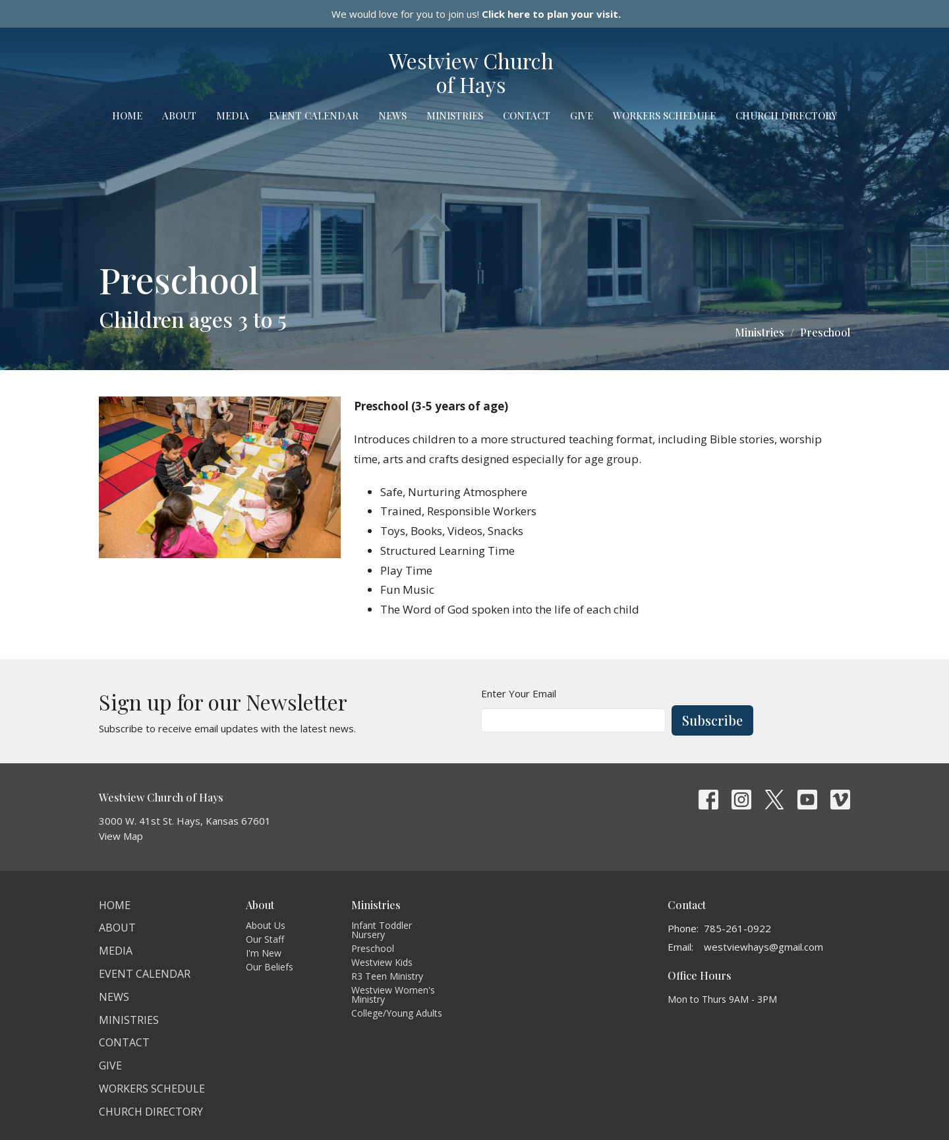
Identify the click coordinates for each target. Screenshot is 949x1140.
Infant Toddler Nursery (381, 930)
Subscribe (712, 720)
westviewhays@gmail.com (763, 946)
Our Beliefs (269, 967)
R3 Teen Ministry (387, 976)
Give (581, 115)
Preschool (372, 948)
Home (127, 115)
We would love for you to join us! (476, 13)
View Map (121, 835)
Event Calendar (314, 115)
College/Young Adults (396, 1013)
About (179, 115)
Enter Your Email (518, 693)
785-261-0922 (737, 928)
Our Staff (265, 939)
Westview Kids (382, 962)
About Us (265, 925)
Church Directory (786, 115)
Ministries (454, 115)
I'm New (263, 953)
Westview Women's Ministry (393, 994)
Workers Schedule (664, 115)
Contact (526, 115)
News (392, 115)
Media (232, 115)
